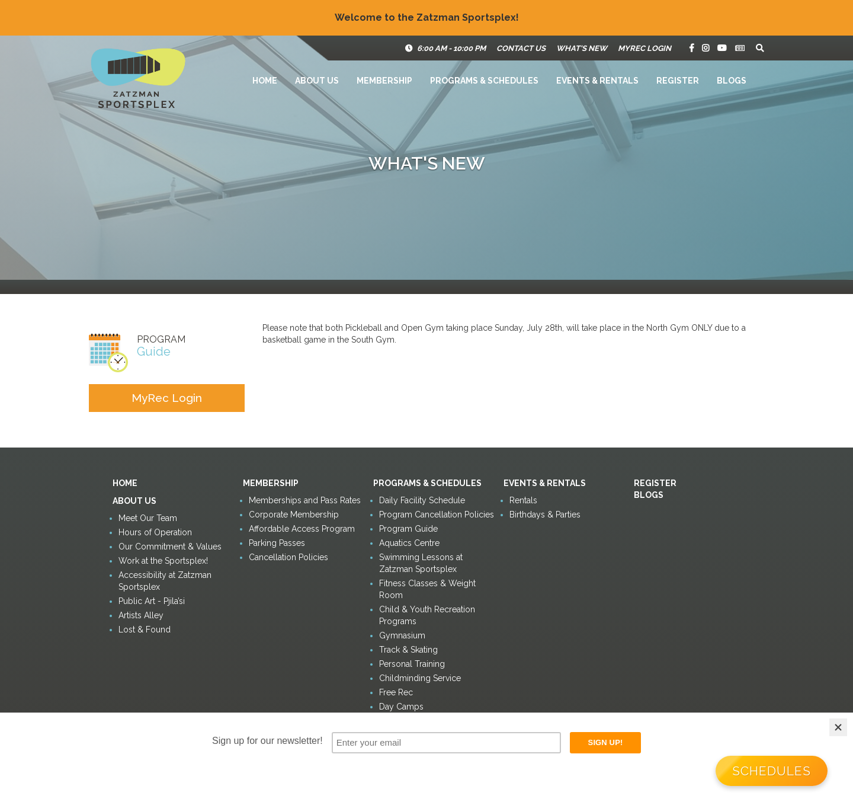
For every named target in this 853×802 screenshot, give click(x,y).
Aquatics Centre (409, 543)
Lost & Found (144, 629)
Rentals (523, 500)
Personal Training (412, 664)
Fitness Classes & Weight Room (427, 589)
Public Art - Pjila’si (151, 601)
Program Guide (408, 528)
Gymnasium (402, 635)
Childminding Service (420, 678)
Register (677, 80)
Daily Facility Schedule (422, 500)
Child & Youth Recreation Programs (427, 615)
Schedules (771, 770)
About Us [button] (317, 80)
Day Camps (401, 706)
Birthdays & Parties (545, 514)
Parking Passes (277, 543)
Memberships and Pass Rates (305, 500)
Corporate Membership (294, 514)
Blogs (731, 80)
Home (264, 80)
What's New (581, 48)
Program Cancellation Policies (436, 514)
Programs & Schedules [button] (484, 80)
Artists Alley (140, 615)
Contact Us (521, 48)
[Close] (838, 727)
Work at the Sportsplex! (163, 560)
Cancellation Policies (288, 557)
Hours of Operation (155, 532)
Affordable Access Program (302, 528)
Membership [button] (384, 80)
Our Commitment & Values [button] (170, 546)
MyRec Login (644, 48)
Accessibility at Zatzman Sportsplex (164, 581)
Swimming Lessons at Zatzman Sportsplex (421, 563)
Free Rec (396, 692)
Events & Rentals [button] (597, 80)
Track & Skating (408, 649)
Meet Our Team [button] (147, 518)
